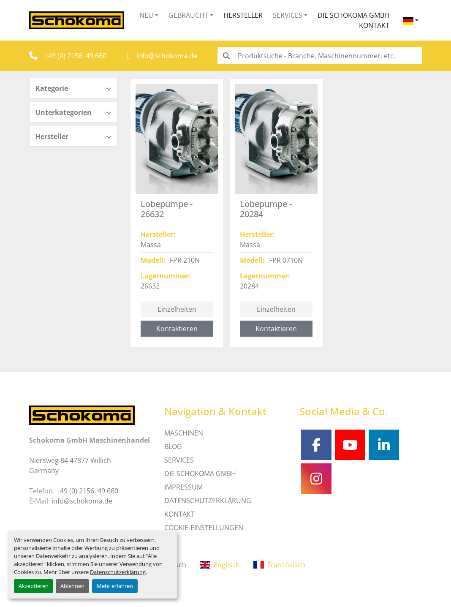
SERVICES (179, 460)
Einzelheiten (177, 309)
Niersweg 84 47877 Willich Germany (70, 465)
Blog (173, 446)
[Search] (319, 55)
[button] (148, 15)
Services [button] (287, 15)
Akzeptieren (34, 586)
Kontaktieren (177, 328)
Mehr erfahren (115, 586)
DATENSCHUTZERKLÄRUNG (207, 500)
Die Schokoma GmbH (353, 15)
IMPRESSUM (183, 487)
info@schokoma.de (166, 55)
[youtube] (350, 445)
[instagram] (316, 478)
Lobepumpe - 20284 (266, 209)
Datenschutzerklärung (118, 572)
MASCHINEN (183, 433)
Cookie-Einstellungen (203, 527)
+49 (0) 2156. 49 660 (75, 55)
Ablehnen (72, 586)
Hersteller (243, 15)
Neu (146, 15)
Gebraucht (188, 15)
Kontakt (374, 25)
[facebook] (316, 445)
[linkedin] (384, 445)
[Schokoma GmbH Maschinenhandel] (82, 414)
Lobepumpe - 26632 (167, 209)
